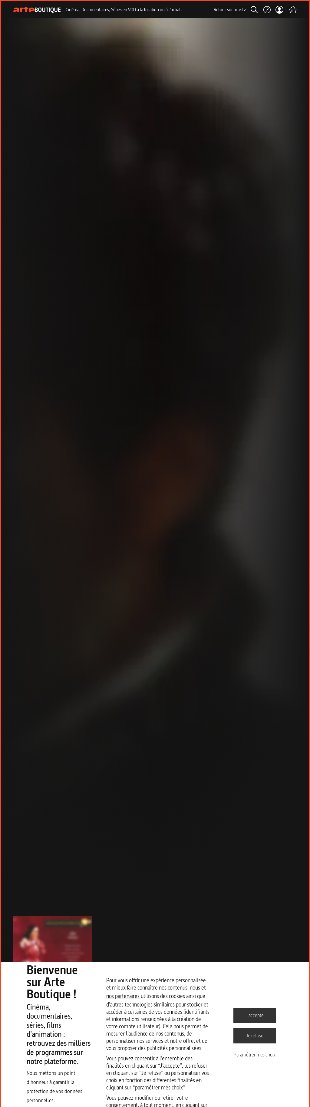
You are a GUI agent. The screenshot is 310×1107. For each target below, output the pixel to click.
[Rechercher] (254, 10)
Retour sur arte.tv (230, 9)
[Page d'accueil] (37, 10)
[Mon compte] (279, 10)
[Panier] (292, 10)
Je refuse (254, 1035)
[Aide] (267, 10)
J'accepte (255, 1015)
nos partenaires (123, 996)
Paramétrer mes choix (254, 1054)
